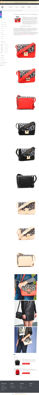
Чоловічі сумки (10, 7)
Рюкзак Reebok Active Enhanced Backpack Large (29, 369)
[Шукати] (37, 4)
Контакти (2, 38)
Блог (2, 10)
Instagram (30, 385)
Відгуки (2, 32)
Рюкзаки (16, 7)
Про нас (21, 385)
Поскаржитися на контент (17, 394)
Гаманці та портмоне (29, 7)
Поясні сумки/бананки (23, 7)
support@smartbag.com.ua (5, 62)
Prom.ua (23, 393)
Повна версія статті (26, 363)
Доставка (2, 36)
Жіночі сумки (2, 30)
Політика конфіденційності (24, 394)
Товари (2, 16)
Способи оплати (3, 34)
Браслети (2, 28)
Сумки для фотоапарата (4, 26)
